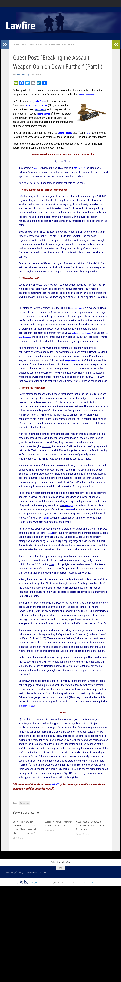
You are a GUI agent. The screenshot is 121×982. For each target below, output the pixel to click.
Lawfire (20, 26)
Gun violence (24, 820)
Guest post (60, 44)
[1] (30, 690)
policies (85, 899)
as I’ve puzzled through (89, 336)
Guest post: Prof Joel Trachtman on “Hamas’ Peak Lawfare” (58, 842)
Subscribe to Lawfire (60, 878)
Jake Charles (43, 100)
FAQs (92, 899)
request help (101, 899)
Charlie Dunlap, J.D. (24, 74)
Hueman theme (39, 889)
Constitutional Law (24, 44)
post (36, 171)
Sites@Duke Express (38, 899)
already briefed (29, 722)
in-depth (72, 517)
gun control (76, 44)
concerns (56, 530)
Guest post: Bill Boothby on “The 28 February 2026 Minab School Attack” (90, 842)
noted (51, 545)
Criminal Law (45, 44)
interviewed (70, 521)
